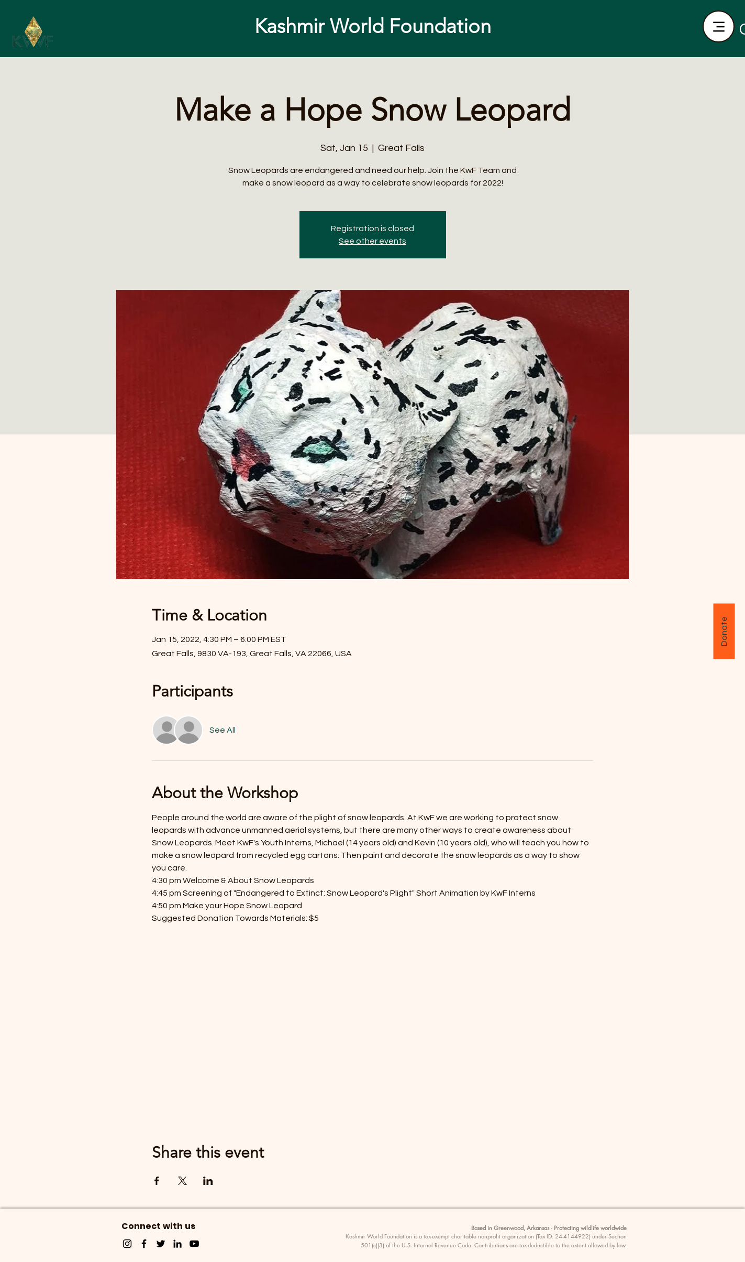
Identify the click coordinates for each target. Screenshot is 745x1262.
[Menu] (719, 26)
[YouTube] (194, 1243)
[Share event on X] (182, 1181)
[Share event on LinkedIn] (208, 1181)
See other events (372, 241)
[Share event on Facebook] (157, 1181)
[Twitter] (160, 1243)
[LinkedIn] (177, 1243)
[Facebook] (144, 1243)
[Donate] (724, 631)
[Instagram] (127, 1243)
